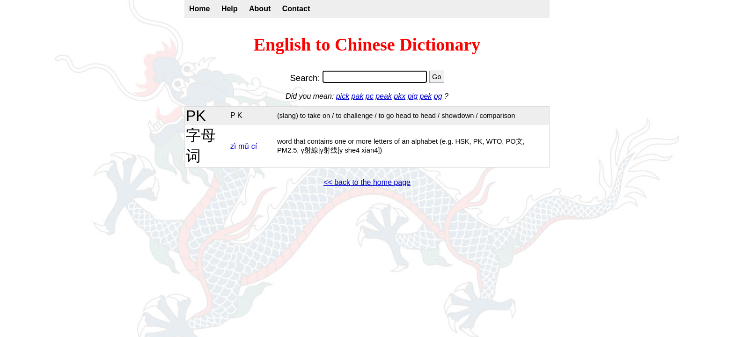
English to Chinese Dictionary (367, 44)
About (260, 9)
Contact (296, 9)
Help (229, 9)
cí (254, 146)
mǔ (243, 146)
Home (199, 9)
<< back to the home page (367, 182)
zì (233, 146)
